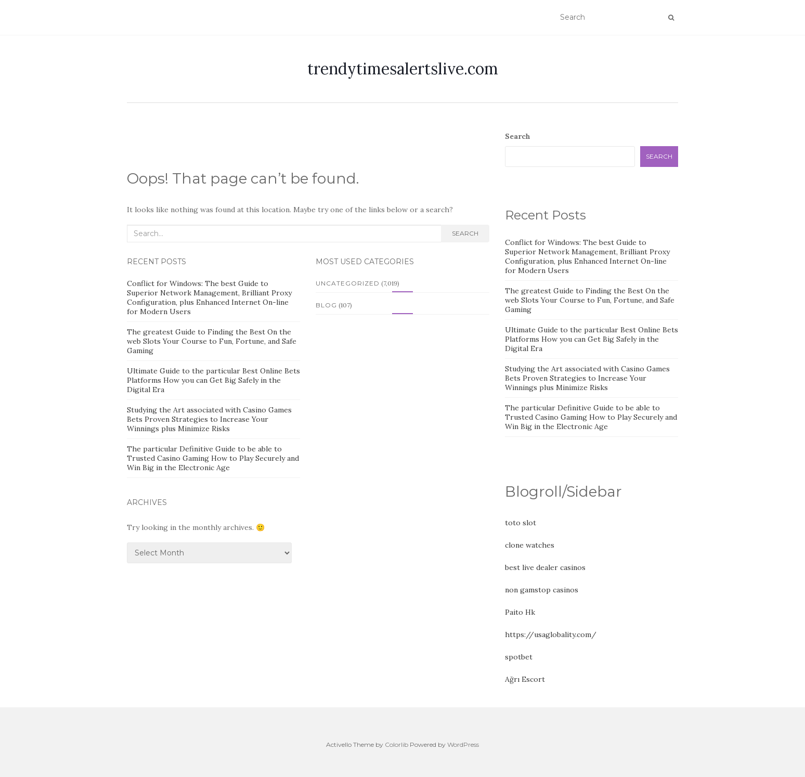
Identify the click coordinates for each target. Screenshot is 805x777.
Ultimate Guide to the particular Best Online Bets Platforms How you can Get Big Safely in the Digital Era (213, 380)
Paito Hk (520, 612)
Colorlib (396, 744)
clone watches (529, 545)
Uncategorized (348, 283)
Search (465, 233)
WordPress (463, 744)
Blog (326, 305)
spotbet (519, 657)
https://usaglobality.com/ (550, 634)
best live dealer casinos (545, 567)
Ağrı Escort (525, 679)
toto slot (520, 522)
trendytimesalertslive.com (402, 68)
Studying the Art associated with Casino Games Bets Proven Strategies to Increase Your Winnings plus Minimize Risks (209, 419)
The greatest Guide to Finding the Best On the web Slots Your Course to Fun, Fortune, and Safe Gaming (211, 341)
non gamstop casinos (541, 589)
